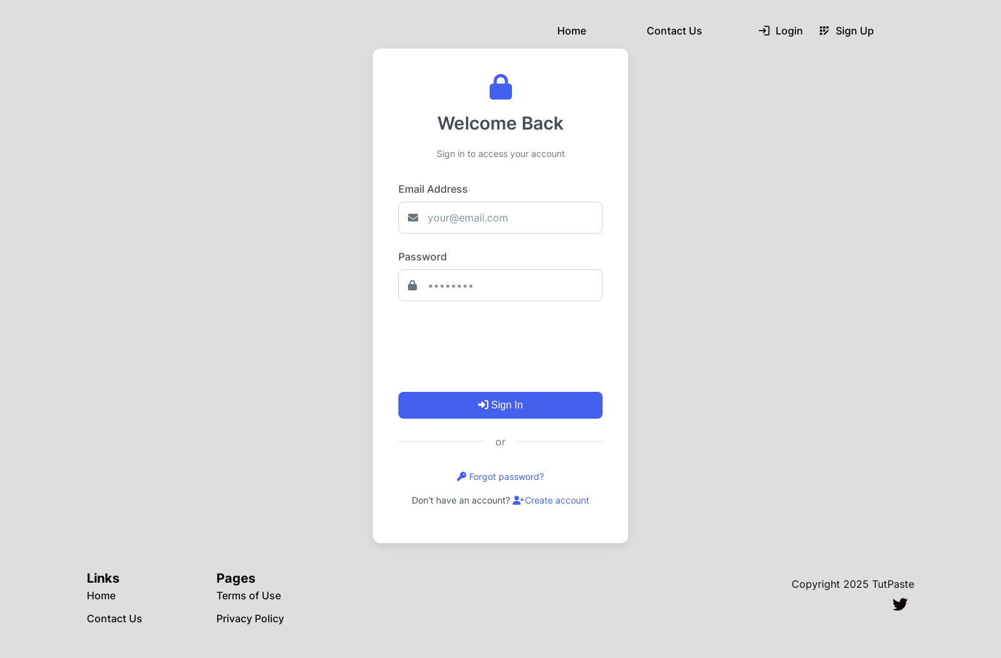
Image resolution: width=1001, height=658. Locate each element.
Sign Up (846, 30)
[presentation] (495, 341)
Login (780, 30)
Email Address (433, 189)
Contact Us (674, 30)
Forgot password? (500, 476)
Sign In (500, 405)
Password (422, 256)
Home (571, 30)
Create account (551, 500)
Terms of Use (248, 595)
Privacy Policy (250, 618)
